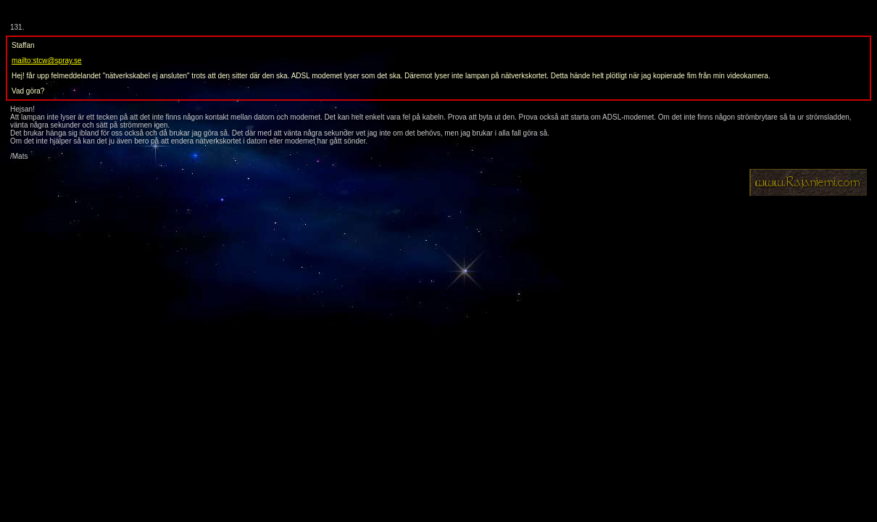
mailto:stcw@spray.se (47, 61)
